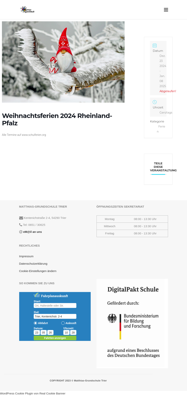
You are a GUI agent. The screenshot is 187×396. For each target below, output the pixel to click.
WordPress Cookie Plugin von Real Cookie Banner (32, 393)
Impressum (26, 256)
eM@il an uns (32, 231)
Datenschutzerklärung (33, 263)
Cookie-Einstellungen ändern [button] (38, 271)
